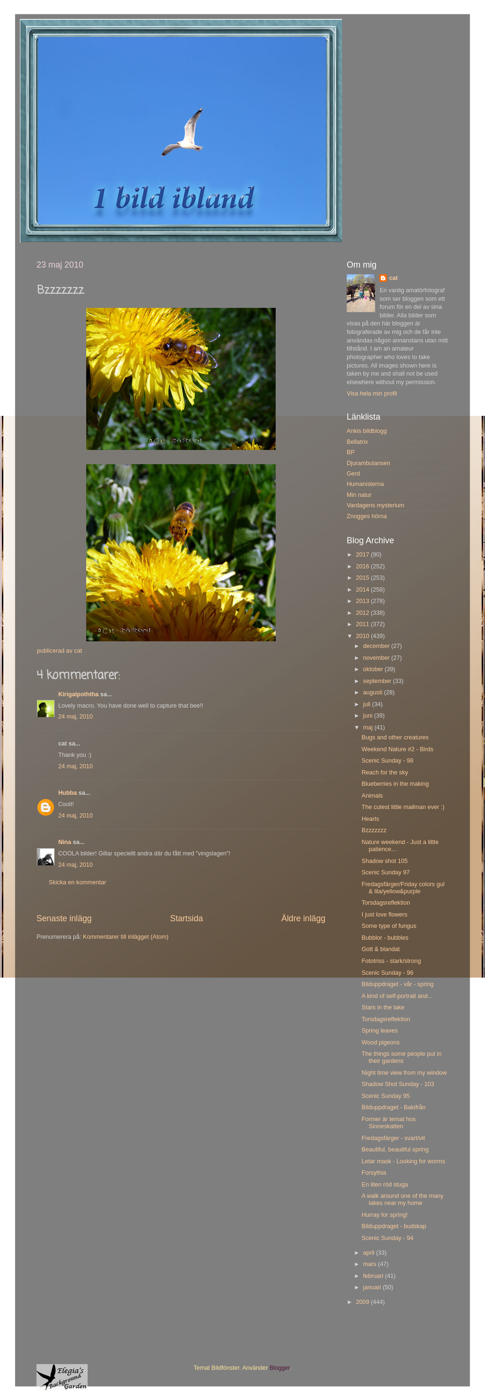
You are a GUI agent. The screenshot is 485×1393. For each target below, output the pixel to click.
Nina (64, 842)
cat (393, 278)
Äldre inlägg (303, 918)
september (378, 681)
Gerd (353, 473)
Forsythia (373, 1172)
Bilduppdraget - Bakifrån (393, 1107)
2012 (363, 613)
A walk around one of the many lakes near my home (402, 1199)
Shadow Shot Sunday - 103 (397, 1084)
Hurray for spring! (384, 1215)
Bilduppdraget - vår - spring (397, 984)
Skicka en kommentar (77, 882)
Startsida (186, 918)
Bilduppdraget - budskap (393, 1226)
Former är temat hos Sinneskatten (388, 1123)
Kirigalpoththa (78, 694)
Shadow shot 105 (384, 861)
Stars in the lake (382, 1007)
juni (368, 715)
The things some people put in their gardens (401, 1057)
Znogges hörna (367, 516)
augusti (373, 692)
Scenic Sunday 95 (385, 1096)
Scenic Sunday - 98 (387, 760)
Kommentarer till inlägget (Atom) (126, 937)
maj (369, 727)
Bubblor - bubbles (384, 938)
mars (370, 1264)
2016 (363, 566)
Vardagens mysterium (375, 505)
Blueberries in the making (395, 784)
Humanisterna (365, 484)
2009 (363, 1302)
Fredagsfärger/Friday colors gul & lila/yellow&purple (402, 888)
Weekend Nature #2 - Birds (397, 749)
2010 (363, 636)
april (369, 1252)
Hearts (370, 819)
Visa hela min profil (372, 393)
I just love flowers (384, 914)
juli (367, 704)
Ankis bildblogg (367, 431)
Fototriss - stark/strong (391, 961)
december (377, 646)
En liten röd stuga (384, 1184)
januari (373, 1287)
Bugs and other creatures (394, 737)
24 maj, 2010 (75, 716)
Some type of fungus (388, 926)
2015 (363, 578)
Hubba (67, 793)
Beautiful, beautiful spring (394, 1149)
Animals (372, 795)
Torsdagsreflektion (385, 902)
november (377, 658)
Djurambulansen (368, 463)
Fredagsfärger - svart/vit (393, 1138)
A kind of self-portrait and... (396, 996)
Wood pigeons (380, 1042)
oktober (374, 669)
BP (351, 452)
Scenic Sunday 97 (385, 872)
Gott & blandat (380, 949)
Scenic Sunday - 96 (387, 973)
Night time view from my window (404, 1072)
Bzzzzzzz (373, 830)
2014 (363, 589)
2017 (363, 554)
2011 (363, 624)
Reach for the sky (384, 772)
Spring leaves (379, 1030)
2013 (363, 601)
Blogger (279, 1368)
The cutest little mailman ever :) (402, 807)
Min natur (359, 495)
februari (374, 1276)
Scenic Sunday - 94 (387, 1238)
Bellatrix (357, 442)
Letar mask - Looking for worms (403, 1161)
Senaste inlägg (64, 918)
